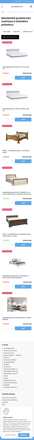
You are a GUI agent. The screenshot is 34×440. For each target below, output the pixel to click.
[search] (31, 6)
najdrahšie (16, 31)
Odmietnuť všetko (10, 435)
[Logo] (17, 6)
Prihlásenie (19, 1)
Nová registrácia (28, 1)
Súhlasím (23, 435)
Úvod (2, 12)
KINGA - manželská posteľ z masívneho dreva (16, 151)
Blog (3, 404)
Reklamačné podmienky (9, 400)
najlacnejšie (6, 31)
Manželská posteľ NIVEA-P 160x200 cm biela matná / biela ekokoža (16, 277)
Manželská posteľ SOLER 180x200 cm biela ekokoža (17, 318)
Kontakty (5, 402)
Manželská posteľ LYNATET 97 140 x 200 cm (16, 68)
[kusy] (8, 78)
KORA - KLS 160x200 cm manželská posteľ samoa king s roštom (17, 235)
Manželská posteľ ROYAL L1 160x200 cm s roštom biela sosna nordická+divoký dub (17, 193)
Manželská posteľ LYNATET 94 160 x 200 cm (16, 109)
